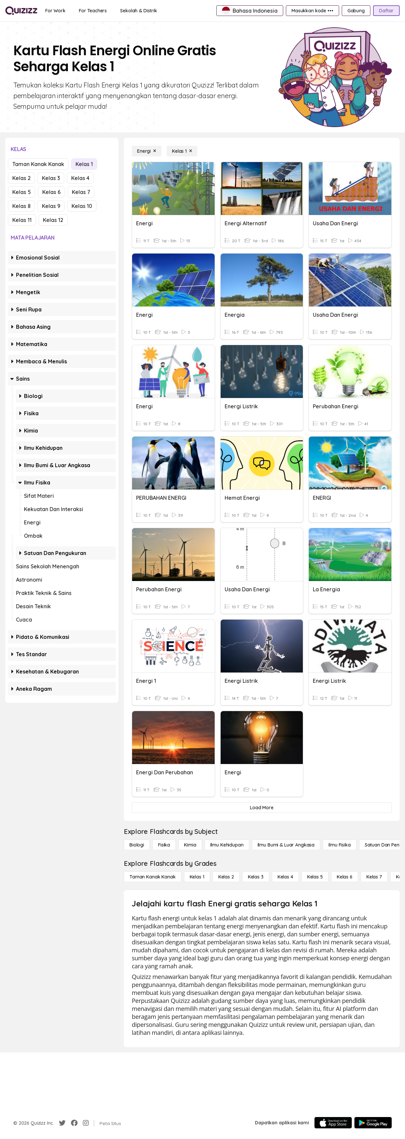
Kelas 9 (51, 206)
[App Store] (333, 1122)
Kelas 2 (21, 178)
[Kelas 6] (344, 876)
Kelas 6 (51, 192)
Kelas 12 (53, 220)
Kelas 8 (21, 206)
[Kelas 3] (255, 876)
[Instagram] (86, 1123)
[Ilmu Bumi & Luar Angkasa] (286, 845)
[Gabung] (356, 10)
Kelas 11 (22, 220)
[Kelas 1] (182, 151)
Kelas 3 (51, 178)
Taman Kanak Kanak (38, 164)
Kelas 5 (21, 192)
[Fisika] (164, 845)
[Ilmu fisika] (339, 845)
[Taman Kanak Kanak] (152, 876)
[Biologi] (137, 845)
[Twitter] (62, 1123)
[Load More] (262, 807)
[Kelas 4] (285, 876)
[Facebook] (74, 1123)
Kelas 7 (81, 192)
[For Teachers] (93, 10)
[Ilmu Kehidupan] (227, 845)
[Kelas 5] (315, 876)
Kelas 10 (82, 206)
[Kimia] (190, 845)
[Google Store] (373, 1122)
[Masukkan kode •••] (312, 10)
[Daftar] (386, 10)
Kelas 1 (84, 164)
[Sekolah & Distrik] (138, 10)
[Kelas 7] (374, 876)
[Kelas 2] (226, 876)
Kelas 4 (80, 178)
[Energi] (146, 151)
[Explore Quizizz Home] (21, 10)
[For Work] (55, 10)
